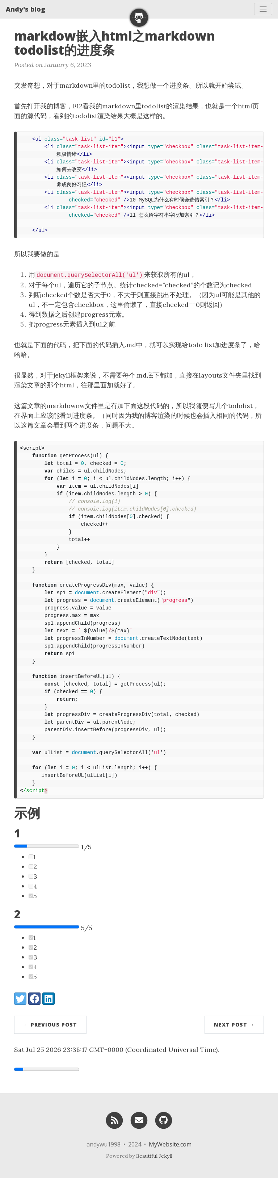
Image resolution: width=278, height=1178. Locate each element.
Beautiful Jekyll (154, 1156)
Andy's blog (25, 9)
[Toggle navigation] (263, 9)
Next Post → (234, 1024)
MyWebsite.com (170, 1144)
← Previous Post (50, 1024)
